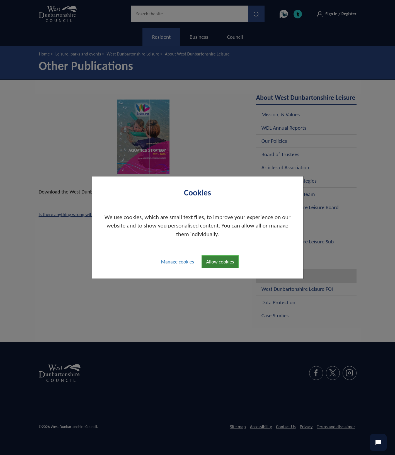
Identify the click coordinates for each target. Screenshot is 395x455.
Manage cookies (177, 262)
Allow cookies (220, 262)
